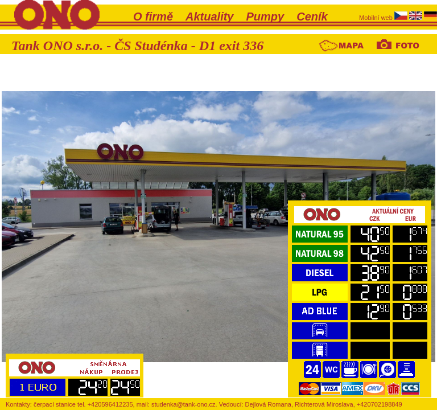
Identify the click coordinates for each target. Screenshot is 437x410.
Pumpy (265, 16)
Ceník (311, 16)
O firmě (153, 16)
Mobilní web (376, 17)
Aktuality (209, 16)
